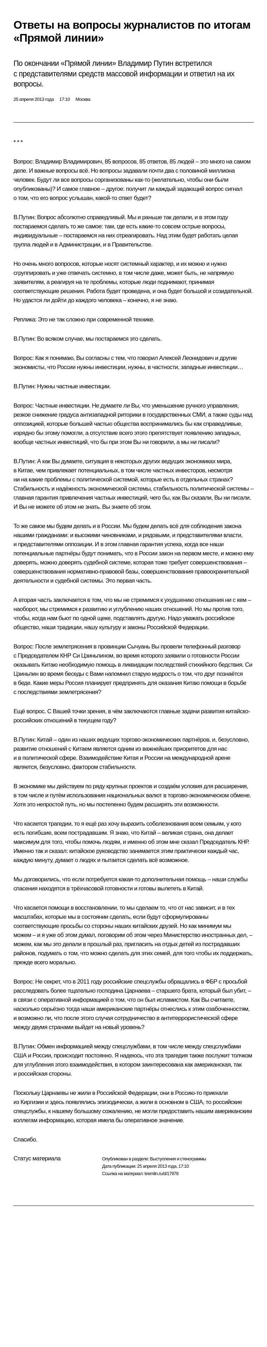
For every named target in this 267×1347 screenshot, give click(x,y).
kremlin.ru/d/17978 (161, 1173)
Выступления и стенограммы (178, 1158)
